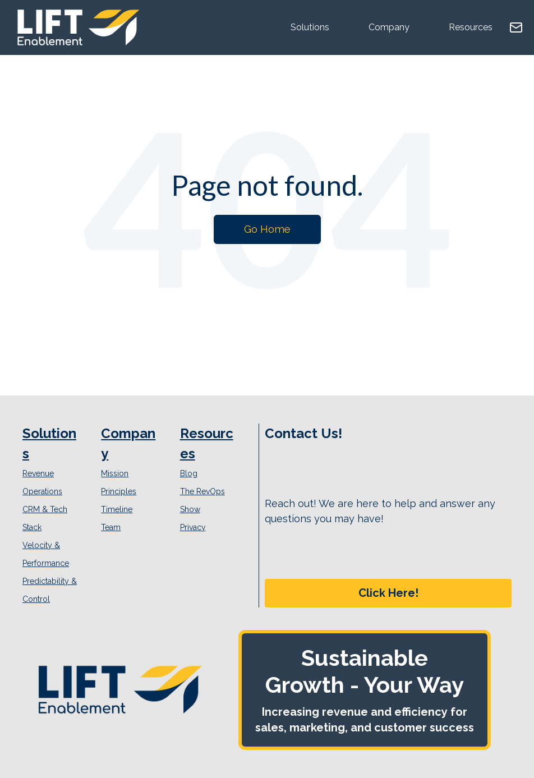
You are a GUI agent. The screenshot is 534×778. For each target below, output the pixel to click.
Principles (118, 491)
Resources (470, 27)
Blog (188, 473)
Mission (114, 473)
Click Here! (388, 593)
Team (111, 527)
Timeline (116, 509)
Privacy (193, 527)
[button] (388, 593)
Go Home (267, 229)
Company (389, 27)
